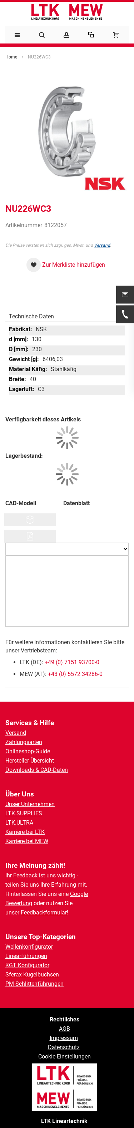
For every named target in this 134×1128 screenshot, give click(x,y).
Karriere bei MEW (26, 841)
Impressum (64, 1038)
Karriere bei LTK (25, 832)
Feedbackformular (44, 912)
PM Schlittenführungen (34, 983)
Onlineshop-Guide (27, 751)
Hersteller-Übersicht (29, 760)
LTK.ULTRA (20, 822)
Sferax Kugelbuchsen (32, 974)
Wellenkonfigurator (29, 946)
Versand (102, 245)
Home (11, 57)
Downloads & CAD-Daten (36, 769)
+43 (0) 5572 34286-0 (75, 674)
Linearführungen (26, 956)
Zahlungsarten (23, 742)
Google (79, 894)
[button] (65, 265)
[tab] (67, 315)
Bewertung (18, 903)
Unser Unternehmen (30, 804)
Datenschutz (64, 1047)
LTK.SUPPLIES (23, 813)
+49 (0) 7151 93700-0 (72, 662)
